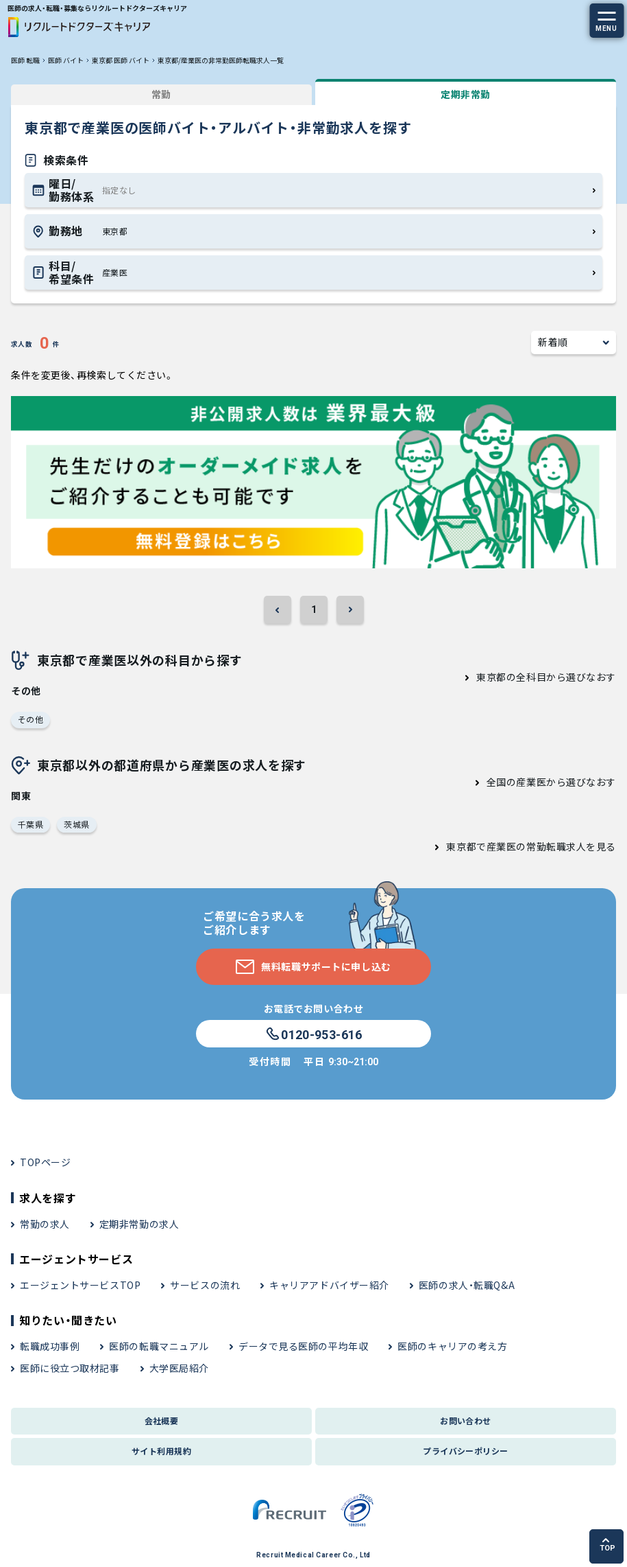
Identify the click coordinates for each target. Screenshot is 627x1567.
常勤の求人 (45, 1224)
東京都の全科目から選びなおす (546, 677)
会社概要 (162, 1420)
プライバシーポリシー (465, 1450)
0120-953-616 (313, 1034)
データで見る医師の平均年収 (303, 1346)
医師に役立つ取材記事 (70, 1368)
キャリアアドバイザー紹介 (329, 1285)
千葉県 (30, 824)
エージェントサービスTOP (80, 1285)
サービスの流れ (205, 1285)
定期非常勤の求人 (139, 1224)
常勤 (161, 94)
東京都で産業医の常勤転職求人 (516, 846)
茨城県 (76, 824)
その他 (30, 719)
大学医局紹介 (179, 1368)
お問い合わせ (465, 1420)
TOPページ (45, 1162)
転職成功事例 (49, 1346)
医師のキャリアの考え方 (452, 1346)
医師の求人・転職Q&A (467, 1285)
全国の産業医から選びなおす (551, 782)
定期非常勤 (466, 94)
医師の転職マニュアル (159, 1346)
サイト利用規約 (161, 1450)
